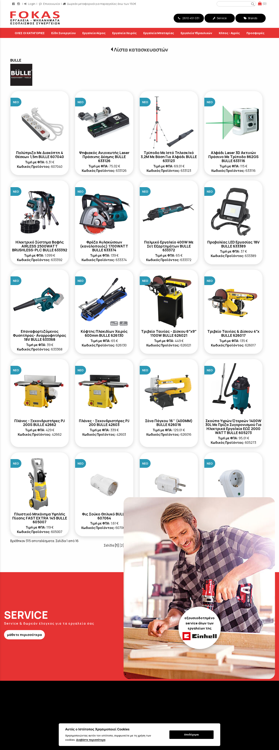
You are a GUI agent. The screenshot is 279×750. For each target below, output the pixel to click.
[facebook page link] (14, 4)
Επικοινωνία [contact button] (49, 4)
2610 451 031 (188, 18)
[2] (122, 545)
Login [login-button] (29, 4)
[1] (117, 545)
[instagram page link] (19, 4)
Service (220, 18)
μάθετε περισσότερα (24, 635)
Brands (250, 18)
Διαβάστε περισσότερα (90, 739)
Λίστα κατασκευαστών (141, 49)
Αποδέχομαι (191, 734)
